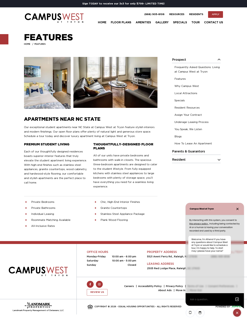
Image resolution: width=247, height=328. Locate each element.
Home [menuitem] (102, 22)
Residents (196, 14)
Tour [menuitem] (195, 22)
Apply (215, 14)
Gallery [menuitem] (162, 22)
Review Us (97, 292)
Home (27, 44)
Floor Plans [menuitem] (121, 22)
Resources (176, 14)
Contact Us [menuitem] (213, 22)
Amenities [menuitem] (143, 22)
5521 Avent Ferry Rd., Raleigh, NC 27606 (172, 256)
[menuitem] (197, 70)
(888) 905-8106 (154, 14)
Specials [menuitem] (180, 22)
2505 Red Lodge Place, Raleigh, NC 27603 (173, 268)
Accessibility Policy (150, 286)
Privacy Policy (175, 286)
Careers (129, 286)
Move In (181, 290)
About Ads (165, 290)
